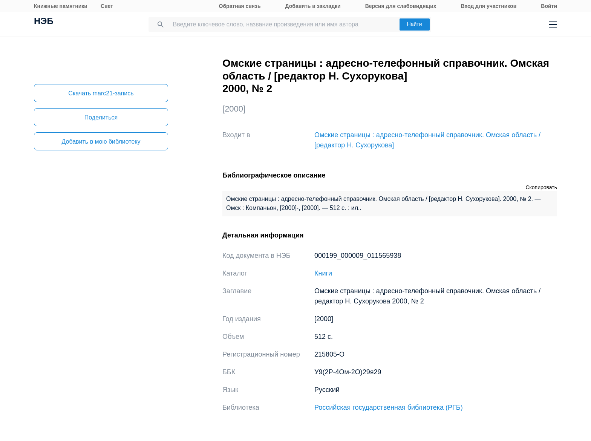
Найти (414, 24)
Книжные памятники (60, 6)
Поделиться (101, 117)
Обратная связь (240, 6)
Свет (107, 6)
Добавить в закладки (313, 6)
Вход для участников (489, 6)
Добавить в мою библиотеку (100, 141)
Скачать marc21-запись (100, 93)
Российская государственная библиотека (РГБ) (388, 407)
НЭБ (44, 22)
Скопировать (541, 187)
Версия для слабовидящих (400, 6)
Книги (323, 273)
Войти (549, 6)
